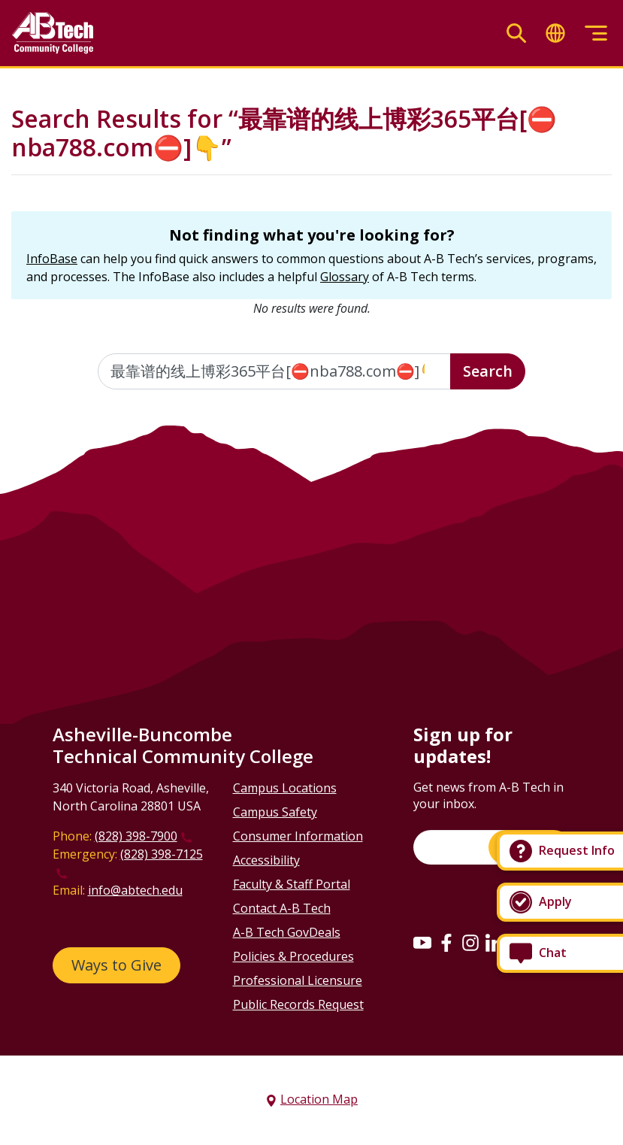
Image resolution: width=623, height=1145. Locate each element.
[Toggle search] (516, 33)
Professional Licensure (297, 980)
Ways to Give (116, 965)
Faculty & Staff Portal (291, 884)
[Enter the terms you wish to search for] (274, 371)
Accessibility (266, 860)
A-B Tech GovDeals (286, 932)
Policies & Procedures (293, 956)
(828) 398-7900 (136, 836)
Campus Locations (285, 788)
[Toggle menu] (596, 33)
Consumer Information (298, 836)
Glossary (344, 276)
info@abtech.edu (135, 890)
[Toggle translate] (555, 33)
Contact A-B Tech (282, 908)
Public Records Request (298, 1004)
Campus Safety (275, 812)
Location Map (319, 1099)
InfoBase (51, 258)
